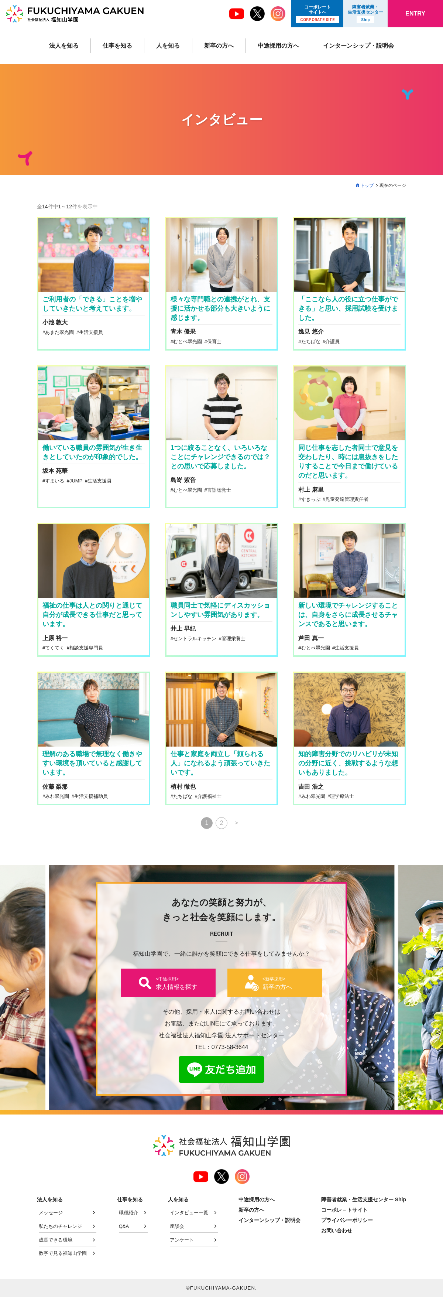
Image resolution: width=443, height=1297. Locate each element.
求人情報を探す (176, 983)
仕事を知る (117, 45)
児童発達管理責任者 (346, 499)
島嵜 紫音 (183, 480)
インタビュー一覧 (189, 1212)
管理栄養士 (233, 638)
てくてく (54, 647)
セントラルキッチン (194, 638)
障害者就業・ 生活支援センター (365, 13)
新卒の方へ (219, 45)
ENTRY (415, 13)
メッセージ (51, 1212)
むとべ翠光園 (187, 341)
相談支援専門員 (86, 647)
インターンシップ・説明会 (358, 45)
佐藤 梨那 (55, 787)
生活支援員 (91, 332)
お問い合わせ (336, 1230)
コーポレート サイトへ (317, 13)
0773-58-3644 (230, 1047)
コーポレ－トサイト (344, 1210)
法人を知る (64, 45)
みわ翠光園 (57, 796)
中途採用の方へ (278, 45)
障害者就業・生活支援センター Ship (363, 1199)
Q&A (124, 1226)
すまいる (54, 480)
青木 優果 (183, 331)
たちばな (310, 341)
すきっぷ (310, 499)
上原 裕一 (55, 638)
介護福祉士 (210, 796)
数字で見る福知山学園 (63, 1253)
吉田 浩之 (310, 787)
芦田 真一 (310, 638)
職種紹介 (128, 1212)
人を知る (168, 45)
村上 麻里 (310, 490)
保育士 (214, 341)
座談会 (177, 1226)
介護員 (332, 341)
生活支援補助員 (91, 796)
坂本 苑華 (55, 471)
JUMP (75, 480)
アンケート (182, 1240)
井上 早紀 (183, 628)
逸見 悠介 (310, 331)
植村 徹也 (183, 787)
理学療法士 (342, 796)
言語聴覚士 (219, 490)
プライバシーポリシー (347, 1220)
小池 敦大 (55, 322)
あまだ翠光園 (59, 332)
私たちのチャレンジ (60, 1226)
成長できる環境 (55, 1240)
